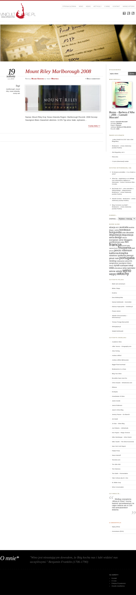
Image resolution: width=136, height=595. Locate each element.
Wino (81, 6)
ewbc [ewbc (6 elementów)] (122, 242)
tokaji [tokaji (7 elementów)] (131, 265)
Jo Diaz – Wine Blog (118, 423)
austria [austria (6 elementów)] (131, 227)
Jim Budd (115, 419)
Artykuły (97, 6)
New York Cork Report (119, 446)
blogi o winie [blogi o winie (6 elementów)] (114, 230)
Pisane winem (116, 311)
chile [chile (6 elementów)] (124, 233)
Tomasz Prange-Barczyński (120, 322)
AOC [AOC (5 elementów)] (117, 227)
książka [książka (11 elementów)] (123, 253)
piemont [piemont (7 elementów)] (129, 255)
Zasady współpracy (118, 586)
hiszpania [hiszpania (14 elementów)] (124, 247)
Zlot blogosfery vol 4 (118, 152)
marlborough (10, 89)
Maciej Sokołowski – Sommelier (121, 302)
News (88, 6)
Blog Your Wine (116, 373)
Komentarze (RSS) (118, 531)
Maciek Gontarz (117, 198)
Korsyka (114, 184)
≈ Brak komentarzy (92, 79)
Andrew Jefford (116, 355)
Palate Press (116, 450)
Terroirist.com (116, 460)
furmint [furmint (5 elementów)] (124, 245)
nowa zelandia (15, 91)
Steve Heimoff (116, 455)
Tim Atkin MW (116, 464)
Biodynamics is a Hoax (119, 369)
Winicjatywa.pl (116, 326)
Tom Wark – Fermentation (120, 473)
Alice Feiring (116, 351)
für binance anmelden (118, 172)
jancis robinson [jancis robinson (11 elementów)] (123, 250)
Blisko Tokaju (116, 288)
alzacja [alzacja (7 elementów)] (112, 227)
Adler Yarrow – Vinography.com (121, 346)
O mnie (107, 6)
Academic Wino (117, 342)
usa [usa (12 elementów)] (111, 267)
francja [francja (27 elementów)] (115, 244)
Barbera (119, 123)
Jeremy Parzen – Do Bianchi (121, 414)
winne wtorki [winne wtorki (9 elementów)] (115, 271)
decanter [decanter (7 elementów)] (130, 232)
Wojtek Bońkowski (117, 331)
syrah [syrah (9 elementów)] (117, 265)
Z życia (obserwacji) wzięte (120, 161)
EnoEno (114, 293)
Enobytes (115, 392)
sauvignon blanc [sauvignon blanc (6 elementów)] (125, 263)
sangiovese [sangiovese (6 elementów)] (113, 263)
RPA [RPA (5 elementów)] (130, 261)
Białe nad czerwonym (118, 284)
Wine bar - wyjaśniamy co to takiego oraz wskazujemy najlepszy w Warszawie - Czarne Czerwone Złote (123, 180)
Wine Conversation (118, 487)
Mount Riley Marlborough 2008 (58, 71)
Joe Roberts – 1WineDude (120, 428)
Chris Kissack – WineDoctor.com (122, 382)
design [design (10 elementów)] (118, 237)
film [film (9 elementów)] (127, 242)
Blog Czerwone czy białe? (120, 205)
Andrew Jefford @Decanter (120, 360)
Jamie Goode (116, 401)
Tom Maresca (116, 469)
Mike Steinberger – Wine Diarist (121, 437)
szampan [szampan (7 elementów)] (124, 265)
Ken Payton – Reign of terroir (121, 432)
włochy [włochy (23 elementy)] (123, 273)
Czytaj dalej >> (94, 126)
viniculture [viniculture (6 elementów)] (118, 268)
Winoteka (55, 79)
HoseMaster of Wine (118, 396)
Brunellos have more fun (119, 378)
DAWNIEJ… (113, 219)
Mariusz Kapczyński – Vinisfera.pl (122, 306)
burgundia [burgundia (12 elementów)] (115, 232)
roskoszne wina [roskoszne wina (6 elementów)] (122, 261)
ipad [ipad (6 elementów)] (133, 248)
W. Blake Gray (116, 482)
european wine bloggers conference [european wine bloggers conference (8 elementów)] (120, 241)
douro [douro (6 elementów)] (124, 238)
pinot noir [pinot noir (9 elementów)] (114, 258)
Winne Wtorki (128, 6)
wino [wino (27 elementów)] (127, 270)
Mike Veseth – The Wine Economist (123, 441)
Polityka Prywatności (119, 583)
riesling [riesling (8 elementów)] (112, 261)
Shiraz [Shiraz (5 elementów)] (111, 265)
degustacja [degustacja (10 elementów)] (115, 234)
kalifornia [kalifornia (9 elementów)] (114, 253)
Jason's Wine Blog (117, 410)
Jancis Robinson (117, 405)
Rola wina (115, 157)
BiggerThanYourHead (118, 364)
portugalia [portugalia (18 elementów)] (127, 258)
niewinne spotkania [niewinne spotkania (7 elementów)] (117, 255)
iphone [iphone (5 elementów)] (111, 251)
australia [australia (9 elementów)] (123, 227)
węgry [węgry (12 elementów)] (113, 274)
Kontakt (116, 6)
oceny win (16, 93)
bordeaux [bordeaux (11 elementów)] (124, 229)
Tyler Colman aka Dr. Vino (120, 478)
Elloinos (114, 387)
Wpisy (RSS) (116, 527)
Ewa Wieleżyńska (117, 297)
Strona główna (69, 6)
